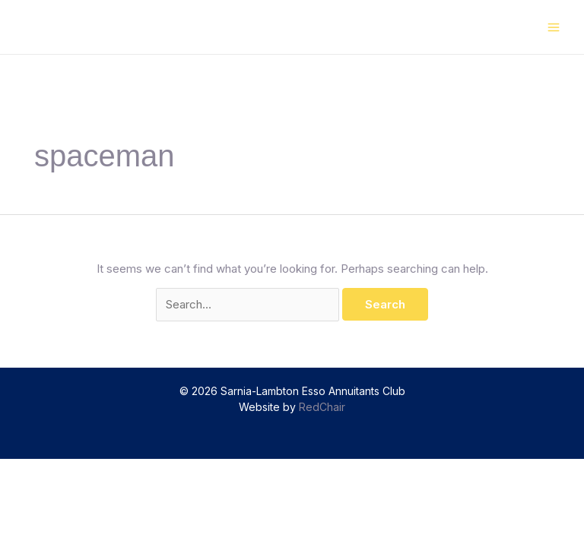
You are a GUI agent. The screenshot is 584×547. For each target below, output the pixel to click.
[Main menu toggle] (554, 27)
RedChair (322, 406)
